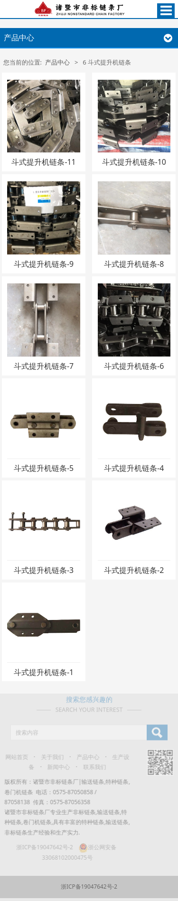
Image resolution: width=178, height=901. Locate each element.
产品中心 (57, 62)
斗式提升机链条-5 (44, 468)
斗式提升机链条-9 (44, 264)
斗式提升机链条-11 (43, 162)
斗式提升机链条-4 (134, 468)
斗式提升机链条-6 (134, 366)
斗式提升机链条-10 (134, 162)
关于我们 (49, 756)
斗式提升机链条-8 (134, 264)
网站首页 (13, 756)
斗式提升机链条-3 (44, 570)
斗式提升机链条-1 (44, 672)
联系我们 (91, 766)
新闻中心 (56, 766)
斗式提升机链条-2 (134, 570)
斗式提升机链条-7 (44, 366)
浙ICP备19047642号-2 (42, 847)
